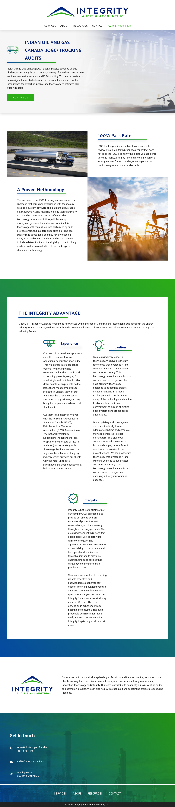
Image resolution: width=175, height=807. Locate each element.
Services (50, 25)
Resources (80, 25)
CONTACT (115, 793)
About (64, 25)
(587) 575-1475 (119, 25)
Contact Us (20, 97)
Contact (98, 25)
